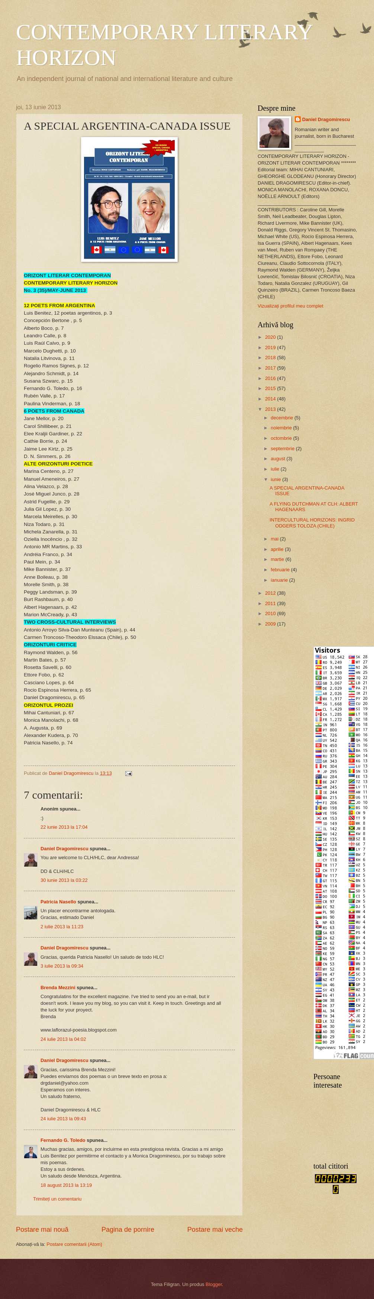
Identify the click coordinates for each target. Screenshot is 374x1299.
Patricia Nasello (58, 902)
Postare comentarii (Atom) (74, 1244)
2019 (271, 347)
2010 (271, 613)
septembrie (283, 448)
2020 (271, 337)
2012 (271, 593)
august (278, 458)
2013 (271, 409)
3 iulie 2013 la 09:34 (62, 966)
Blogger (214, 1284)
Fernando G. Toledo (63, 1140)
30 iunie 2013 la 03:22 (64, 880)
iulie (275, 469)
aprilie (278, 549)
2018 (271, 357)
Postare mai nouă (42, 1229)
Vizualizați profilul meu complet (290, 306)
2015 (271, 388)
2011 (271, 603)
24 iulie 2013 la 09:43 (63, 1118)
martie (278, 559)
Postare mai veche (215, 1229)
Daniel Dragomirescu (64, 848)
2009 (271, 624)
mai (275, 539)
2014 (271, 399)
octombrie (282, 438)
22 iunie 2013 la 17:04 (64, 827)
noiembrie (282, 428)
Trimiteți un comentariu (57, 1199)
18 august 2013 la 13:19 (66, 1185)
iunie (276, 479)
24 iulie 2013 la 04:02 (63, 1039)
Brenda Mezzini (58, 987)
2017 (271, 368)
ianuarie (280, 580)
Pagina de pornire (127, 1229)
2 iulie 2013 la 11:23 (62, 926)
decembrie (282, 417)
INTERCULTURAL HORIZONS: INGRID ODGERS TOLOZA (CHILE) (312, 522)
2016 (271, 378)
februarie (281, 569)
